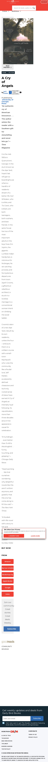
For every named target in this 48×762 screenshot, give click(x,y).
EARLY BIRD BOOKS (7, 741)
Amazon (8, 561)
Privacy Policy (33, 737)
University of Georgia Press (7, 101)
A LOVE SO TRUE (6, 735)
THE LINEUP (5, 743)
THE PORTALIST (6, 749)
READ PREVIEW (8, 66)
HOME (4, 72)
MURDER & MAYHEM (7, 746)
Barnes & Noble (7, 568)
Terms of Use (32, 734)
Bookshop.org (7, 574)
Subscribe (44, 2)
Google (7, 588)
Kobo (8, 594)
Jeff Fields (5, 92)
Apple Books (7, 581)
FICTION (11, 72)
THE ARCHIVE (5, 738)
